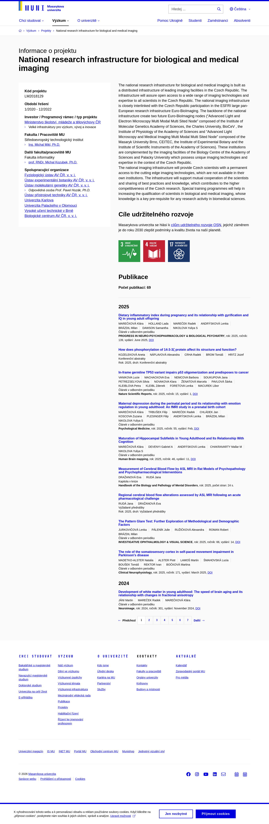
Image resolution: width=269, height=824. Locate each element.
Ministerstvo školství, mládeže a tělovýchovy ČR (63, 122)
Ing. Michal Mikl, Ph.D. (44, 144)
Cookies (80, 778)
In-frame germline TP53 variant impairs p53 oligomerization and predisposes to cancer (183, 372)
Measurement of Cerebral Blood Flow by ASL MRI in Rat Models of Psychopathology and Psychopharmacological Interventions (181, 470)
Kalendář (181, 665)
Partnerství (104, 683)
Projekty (63, 707)
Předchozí (127, 620)
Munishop (128, 751)
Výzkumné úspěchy (70, 677)
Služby (101, 689)
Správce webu (27, 778)
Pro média (182, 677)
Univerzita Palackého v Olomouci (51, 206)
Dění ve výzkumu (68, 671)
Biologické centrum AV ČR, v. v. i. (51, 216)
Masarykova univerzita (42, 773)
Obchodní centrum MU (104, 751)
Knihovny (142, 683)
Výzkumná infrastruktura (73, 689)
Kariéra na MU (106, 677)
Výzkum (65, 656)
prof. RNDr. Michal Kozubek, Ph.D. (53, 162)
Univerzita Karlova (39, 200)
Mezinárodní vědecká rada (74, 695)
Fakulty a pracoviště (148, 671)
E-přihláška (25, 697)
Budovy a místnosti (148, 689)
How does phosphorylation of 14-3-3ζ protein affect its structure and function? (177, 349)
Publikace (64, 701)
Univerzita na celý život (33, 691)
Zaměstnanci (218, 21)
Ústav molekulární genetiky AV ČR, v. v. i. (57, 185)
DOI (151, 340)
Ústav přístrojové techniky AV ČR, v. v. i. (56, 195)
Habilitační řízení (68, 713)
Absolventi (242, 21)
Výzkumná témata (69, 683)
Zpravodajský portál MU (190, 671)
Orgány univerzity (147, 677)
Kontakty (141, 665)
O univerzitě (112, 656)
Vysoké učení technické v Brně (49, 211)
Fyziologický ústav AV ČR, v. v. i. (50, 175)
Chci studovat (35, 656)
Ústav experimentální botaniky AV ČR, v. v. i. (59, 180)
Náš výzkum (65, 665)
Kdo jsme (103, 665)
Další (199, 620)
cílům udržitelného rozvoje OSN (196, 225)
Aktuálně (186, 656)
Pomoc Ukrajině (170, 21)
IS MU (51, 751)
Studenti (195, 21)
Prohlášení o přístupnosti (55, 778)
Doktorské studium (30, 685)
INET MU (64, 751)
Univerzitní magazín (31, 751)
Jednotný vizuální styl (151, 751)
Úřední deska (105, 671)
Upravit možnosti (122, 816)
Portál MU (80, 751)
